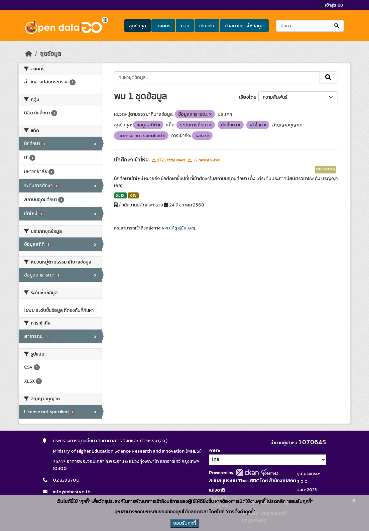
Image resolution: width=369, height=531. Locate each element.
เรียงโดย (247, 97)
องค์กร (163, 25)
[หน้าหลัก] (28, 53)
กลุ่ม (185, 25)
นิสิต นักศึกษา (325, 169)
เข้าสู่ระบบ (334, 5)
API (164, 228)
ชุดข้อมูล (137, 25)
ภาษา (214, 450)
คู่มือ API (186, 228)
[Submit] (337, 26)
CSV (133, 195)
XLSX (120, 195)
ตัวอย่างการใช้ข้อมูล (244, 25)
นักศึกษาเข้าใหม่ (132, 159)
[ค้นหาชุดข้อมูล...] (310, 26)
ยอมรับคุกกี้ (184, 523)
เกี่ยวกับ (206, 25)
